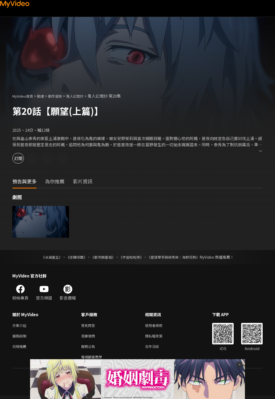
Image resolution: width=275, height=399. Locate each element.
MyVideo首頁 (24, 96)
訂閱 (23, 158)
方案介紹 (20, 326)
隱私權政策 (158, 337)
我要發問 (89, 337)
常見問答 (89, 326)
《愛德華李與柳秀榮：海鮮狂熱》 (177, 257)
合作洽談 (156, 348)
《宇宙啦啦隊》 (131, 257)
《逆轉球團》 (73, 257)
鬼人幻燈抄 (83, 96)
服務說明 (20, 337)
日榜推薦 (20, 348)
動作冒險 (61, 96)
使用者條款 (158, 326)
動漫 (45, 96)
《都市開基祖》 (101, 257)
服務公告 (89, 348)
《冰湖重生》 (47, 257)
